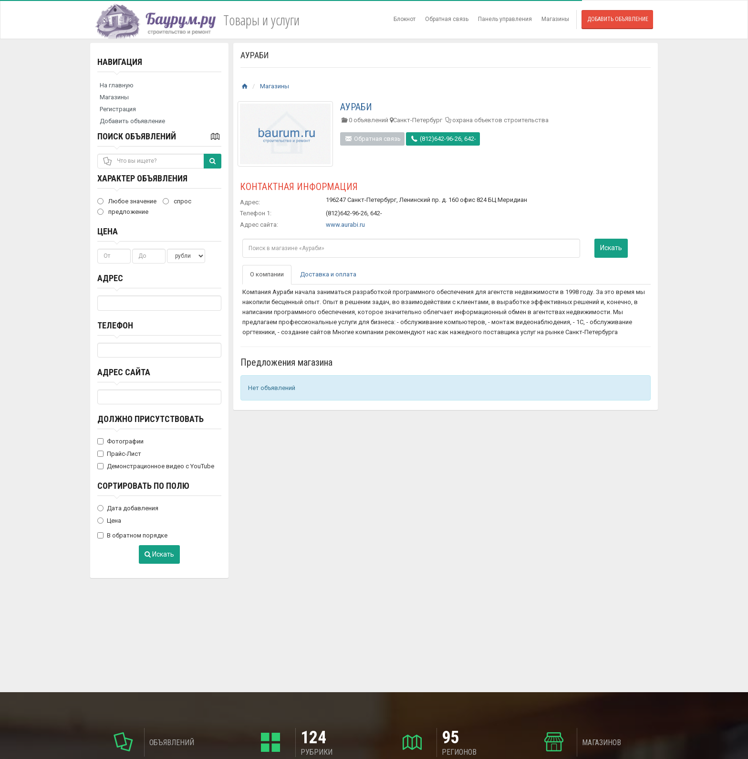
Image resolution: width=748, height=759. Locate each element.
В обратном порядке (132, 535)
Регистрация (118, 109)
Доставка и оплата (328, 274)
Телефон (115, 325)
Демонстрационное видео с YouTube (155, 466)
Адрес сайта (123, 372)
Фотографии (120, 441)
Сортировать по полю (143, 486)
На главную (117, 85)
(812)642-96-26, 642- (443, 138)
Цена (107, 231)
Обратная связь (446, 19)
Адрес (110, 278)
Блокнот (405, 19)
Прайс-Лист (119, 453)
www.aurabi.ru (345, 224)
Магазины (555, 19)
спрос (177, 201)
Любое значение (126, 201)
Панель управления (505, 19)
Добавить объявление (617, 19)
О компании (267, 274)
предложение (122, 211)
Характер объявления (142, 178)
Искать (159, 554)
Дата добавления (127, 508)
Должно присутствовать (150, 419)
